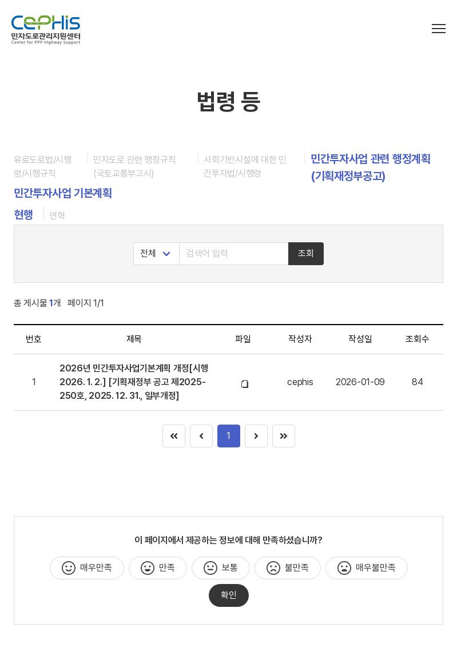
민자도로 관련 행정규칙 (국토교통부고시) (134, 166)
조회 (306, 253)
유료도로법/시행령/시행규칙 (42, 166)
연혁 (57, 215)
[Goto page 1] (283, 436)
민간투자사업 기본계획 (63, 193)
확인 (229, 595)
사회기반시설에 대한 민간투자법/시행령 (245, 166)
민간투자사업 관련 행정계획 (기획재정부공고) (371, 167)
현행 (23, 215)
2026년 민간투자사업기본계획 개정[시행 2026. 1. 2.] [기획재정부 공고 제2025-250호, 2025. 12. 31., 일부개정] (133, 382)
